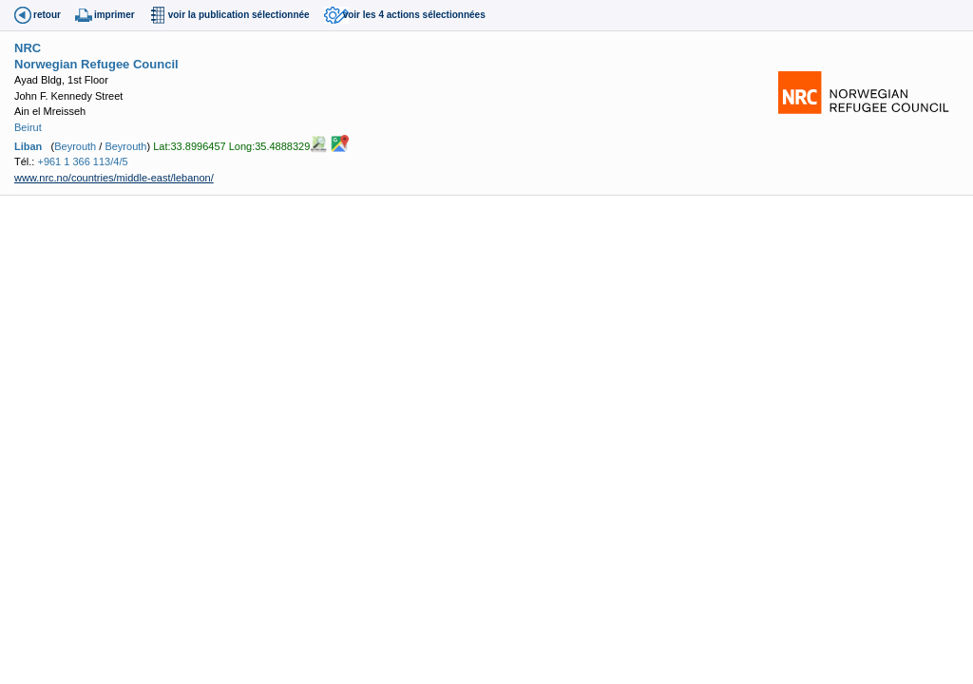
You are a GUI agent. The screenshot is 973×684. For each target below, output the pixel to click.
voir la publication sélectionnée (239, 15)
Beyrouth (75, 146)
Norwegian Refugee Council (96, 64)
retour (47, 15)
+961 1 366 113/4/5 (82, 161)
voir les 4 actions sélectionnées (414, 15)
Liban (28, 146)
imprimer (114, 15)
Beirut (28, 127)
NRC (27, 48)
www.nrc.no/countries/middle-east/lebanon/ (114, 177)
